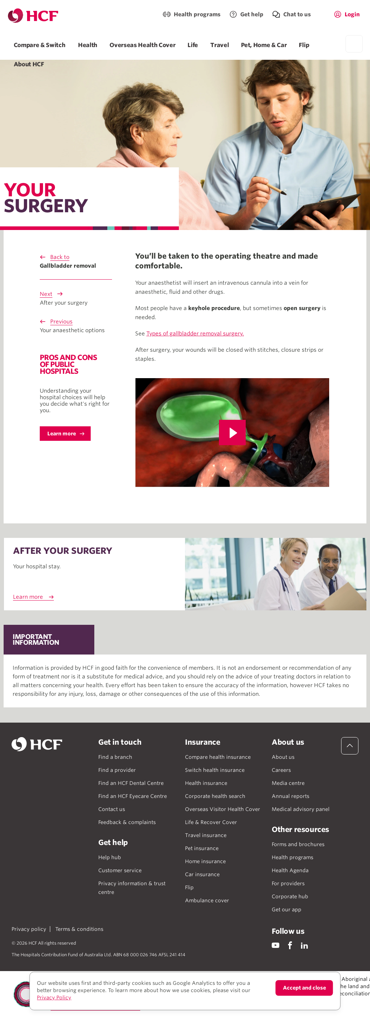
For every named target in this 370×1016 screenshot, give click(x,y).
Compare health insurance (218, 757)
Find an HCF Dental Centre (131, 783)
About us (283, 757)
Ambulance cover (207, 900)
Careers (281, 770)
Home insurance (205, 861)
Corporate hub (290, 896)
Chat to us (297, 14)
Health (87, 45)
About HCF (29, 64)
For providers (288, 883)
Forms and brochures (298, 844)
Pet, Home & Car (264, 45)
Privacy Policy (54, 997)
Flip (304, 45)
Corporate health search (215, 796)
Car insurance (202, 874)
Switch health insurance (215, 770)
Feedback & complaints (127, 822)
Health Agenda (290, 870)
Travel (219, 45)
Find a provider (117, 770)
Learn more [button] (61, 433)
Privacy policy (29, 929)
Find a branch (115, 757)
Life (193, 45)
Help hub (109, 857)
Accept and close (304, 988)
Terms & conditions (79, 929)
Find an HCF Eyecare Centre (132, 796)
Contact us (111, 809)
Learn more (28, 597)
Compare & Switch (40, 45)
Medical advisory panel (301, 809)
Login (352, 14)
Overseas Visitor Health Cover (222, 809)
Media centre (288, 783)
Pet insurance (202, 848)
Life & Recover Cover (211, 822)
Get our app (286, 909)
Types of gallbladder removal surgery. (195, 333)
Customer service (120, 870)
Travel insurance (206, 835)
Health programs (197, 14)
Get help (251, 14)
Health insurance (206, 783)
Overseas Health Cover (142, 45)
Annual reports (290, 796)
